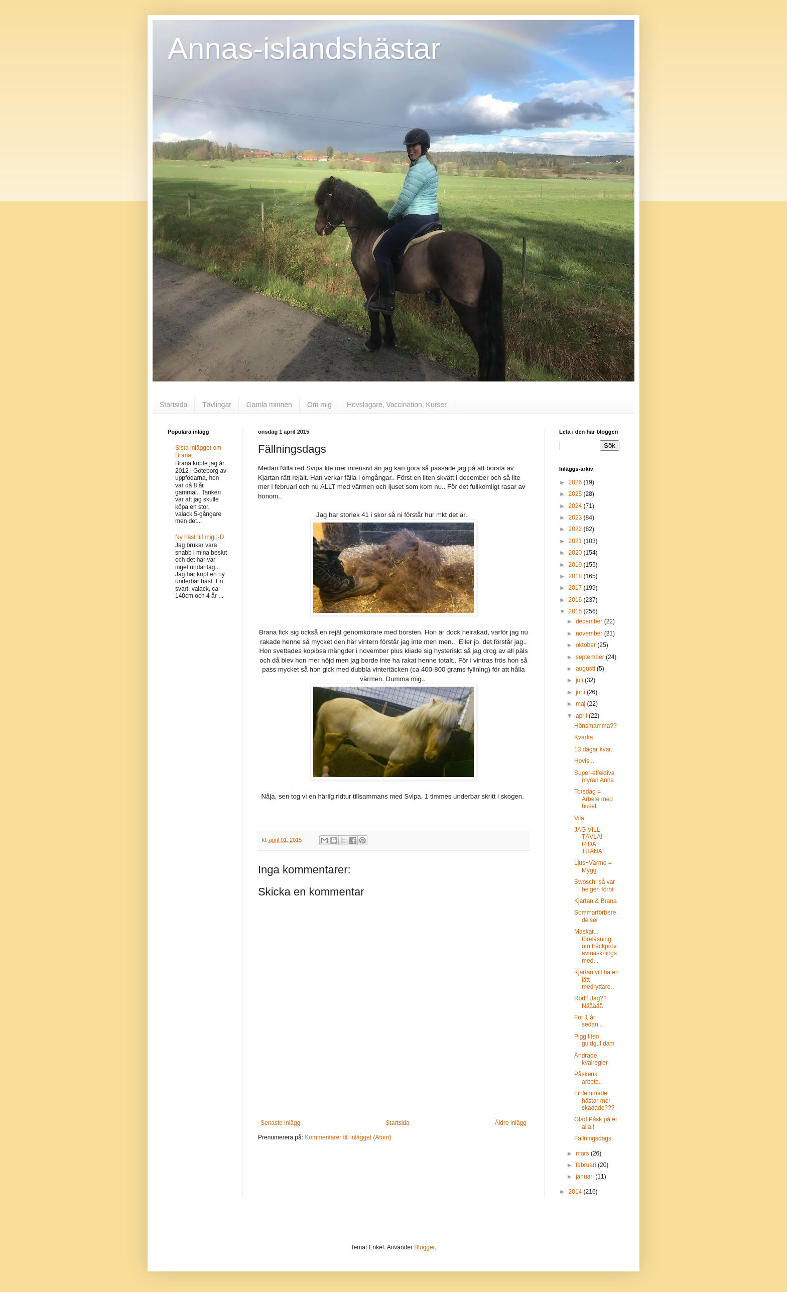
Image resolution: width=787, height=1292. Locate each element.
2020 (576, 552)
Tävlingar (216, 405)
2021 (576, 541)
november (590, 633)
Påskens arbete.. (588, 1078)
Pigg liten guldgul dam (594, 1040)
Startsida (173, 405)
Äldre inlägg (511, 1122)
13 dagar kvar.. (594, 749)
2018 (576, 576)
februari (587, 1165)
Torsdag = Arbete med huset (593, 799)
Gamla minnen (269, 405)
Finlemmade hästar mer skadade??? (594, 1100)
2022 (576, 529)
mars (583, 1153)
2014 (576, 1191)
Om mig (319, 405)
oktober (586, 645)
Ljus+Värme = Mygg (593, 866)
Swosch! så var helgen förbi (594, 885)
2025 (576, 493)
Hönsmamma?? (595, 725)
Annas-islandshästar (304, 48)
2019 (576, 564)
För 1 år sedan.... (589, 1021)
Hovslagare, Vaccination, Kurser (397, 405)
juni (581, 692)
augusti (586, 668)
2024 (576, 505)
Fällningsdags (592, 1138)
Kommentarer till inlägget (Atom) (348, 1137)
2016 (576, 599)
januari (585, 1176)
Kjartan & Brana (595, 901)
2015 (576, 611)
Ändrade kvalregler (591, 1059)
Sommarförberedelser (595, 916)
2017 (576, 587)
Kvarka (583, 737)
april (582, 715)
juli (580, 680)
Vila (579, 818)
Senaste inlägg (280, 1122)
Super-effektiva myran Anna (594, 776)
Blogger (424, 1247)
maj (581, 703)
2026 (576, 482)
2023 (576, 517)
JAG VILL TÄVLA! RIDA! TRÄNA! (589, 840)
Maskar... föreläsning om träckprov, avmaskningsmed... (596, 946)
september (591, 657)
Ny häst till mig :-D (199, 537)
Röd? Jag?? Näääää (590, 1002)
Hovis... (584, 760)
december (590, 621)
